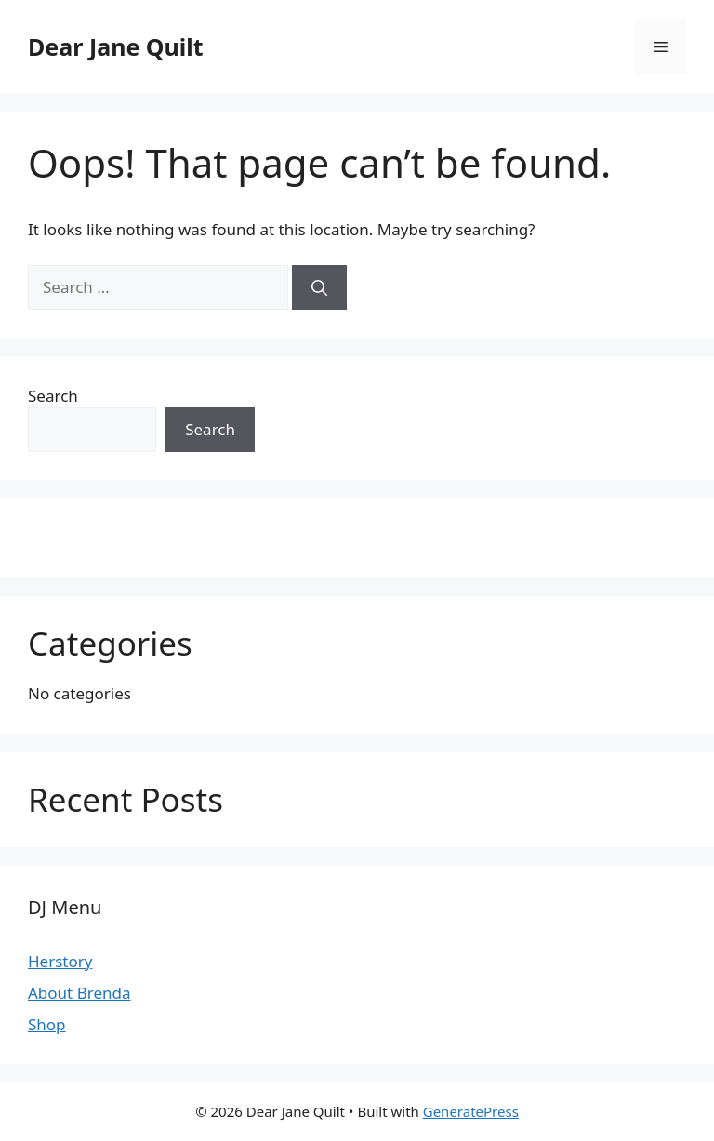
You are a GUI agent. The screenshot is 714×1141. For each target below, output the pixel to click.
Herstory (60, 961)
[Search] (319, 287)
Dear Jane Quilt (116, 46)
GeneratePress (471, 1111)
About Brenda (79, 992)
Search (53, 395)
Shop (47, 1024)
